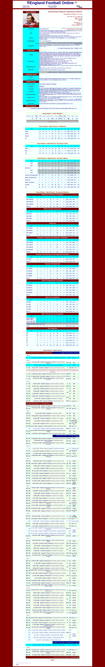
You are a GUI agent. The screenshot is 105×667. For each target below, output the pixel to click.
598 (29, 490)
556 (29, 398)
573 (29, 443)
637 (29, 575)
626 (29, 550)
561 (29, 415)
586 (29, 463)
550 (29, 383)
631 (29, 560)
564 (29, 420)
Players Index (26, 6)
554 (29, 393)
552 (29, 388)
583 (29, 453)
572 (29, 441)
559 (29, 408)
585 (29, 461)
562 (29, 418)
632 (29, 563)
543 (29, 367)
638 (29, 578)
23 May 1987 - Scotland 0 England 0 (42, 550)
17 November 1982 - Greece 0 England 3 (43, 440)
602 (29, 500)
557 (29, 401)
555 (29, 396)
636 (29, 573)
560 (29, 413)
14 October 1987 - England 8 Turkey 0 (41, 553)
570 (29, 438)
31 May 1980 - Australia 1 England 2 (40, 367)
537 (29, 362)
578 (29, 451)
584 (29, 456)
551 (29, 386)
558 (29, 405)
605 (29, 508)
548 (29, 376)
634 (29, 568)
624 (29, 545)
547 (29, 373)
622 (29, 540)
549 (29, 378)
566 (29, 426)
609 (29, 516)
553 (29, 391)
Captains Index (26, 7)
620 (29, 535)
